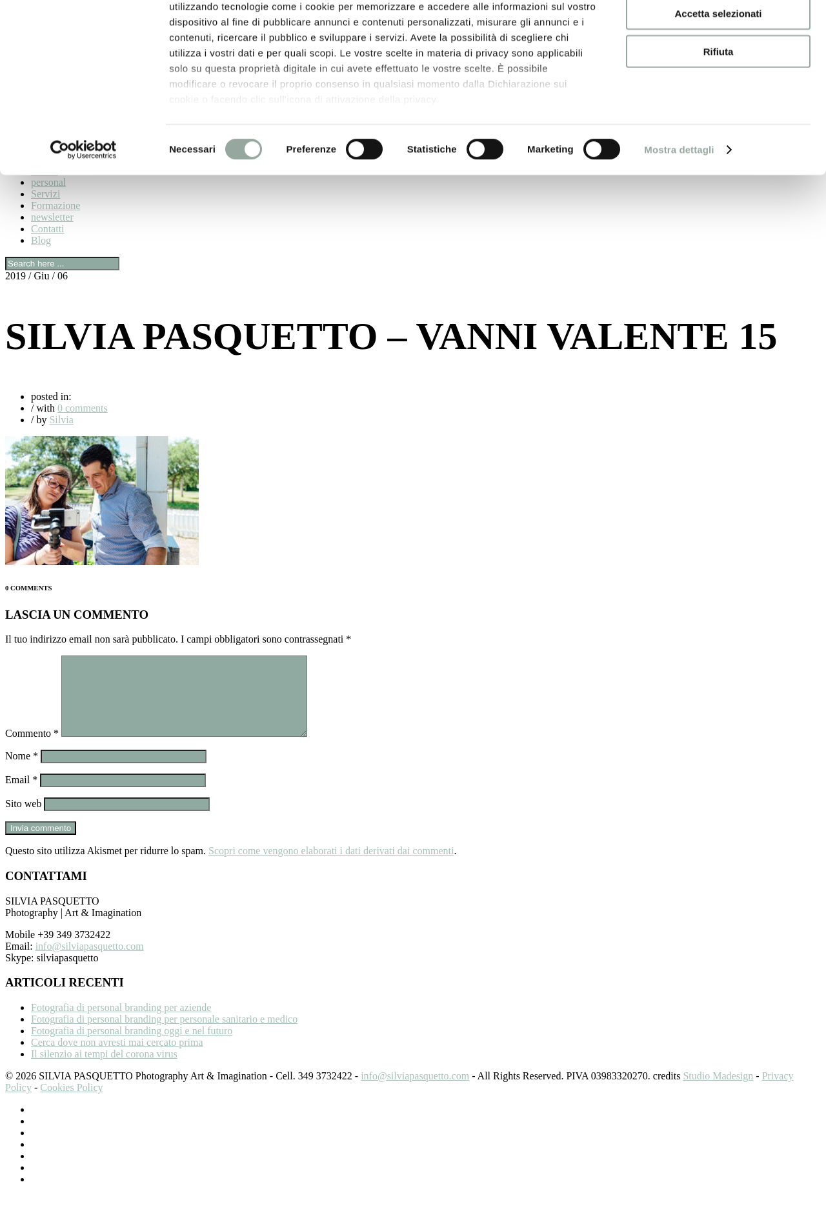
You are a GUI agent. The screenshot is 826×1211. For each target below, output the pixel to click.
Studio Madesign (718, 1091)
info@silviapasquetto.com (89, 961)
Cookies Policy (71, 1102)
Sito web (23, 819)
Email (21, 795)
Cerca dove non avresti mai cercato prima (117, 1057)
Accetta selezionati (717, 70)
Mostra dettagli (679, 206)
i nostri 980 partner (243, 46)
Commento (32, 748)
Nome (21, 771)
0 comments (82, 408)
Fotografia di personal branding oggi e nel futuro (131, 1046)
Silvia (61, 419)
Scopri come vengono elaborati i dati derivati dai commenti (331, 866)
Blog (41, 240)
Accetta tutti (718, 31)
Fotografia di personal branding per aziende (121, 1022)
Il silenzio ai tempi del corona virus (104, 1069)
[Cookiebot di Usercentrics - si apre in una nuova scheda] (83, 206)
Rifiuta (718, 107)
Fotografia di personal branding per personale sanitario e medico (164, 1034)
